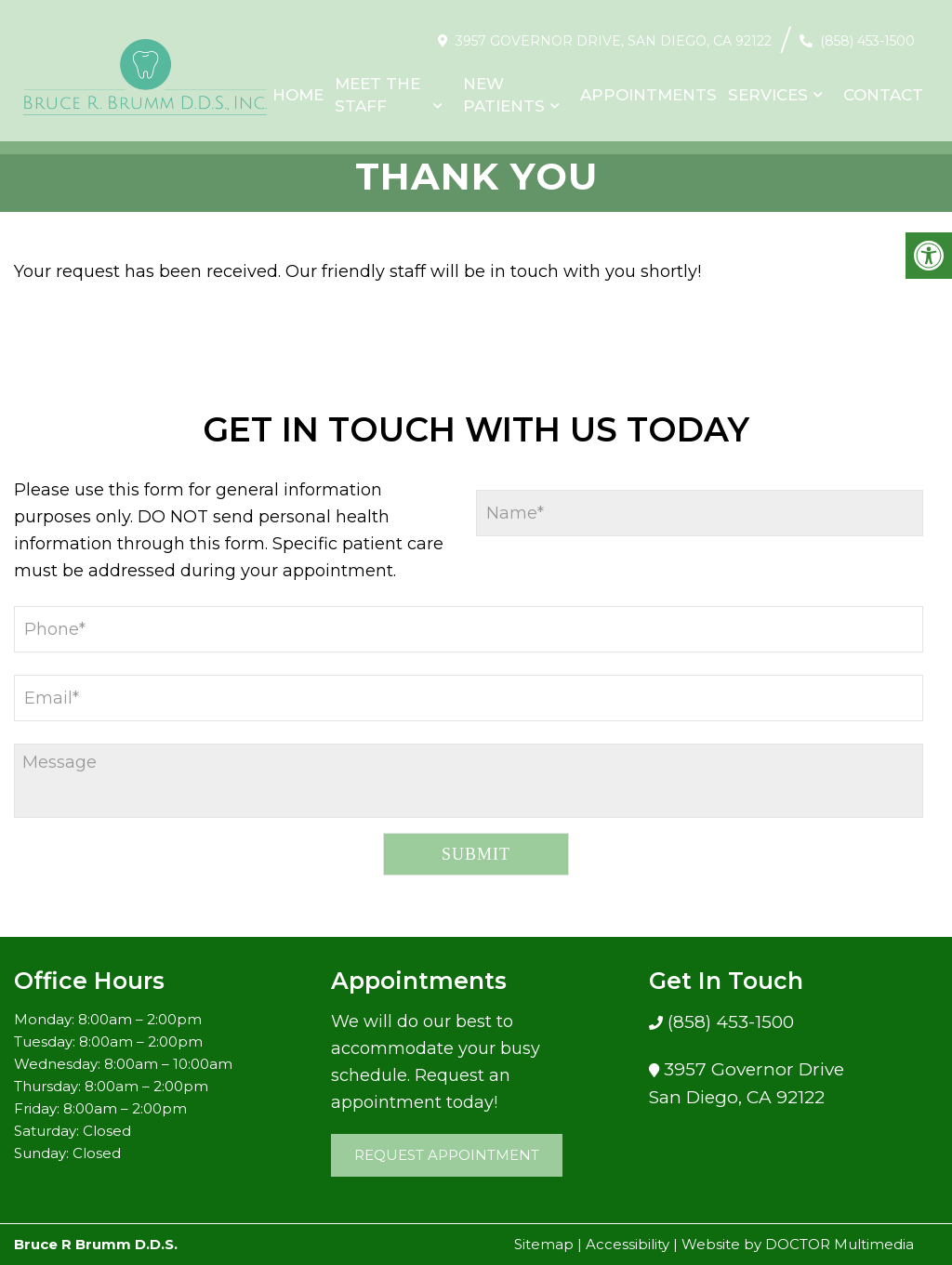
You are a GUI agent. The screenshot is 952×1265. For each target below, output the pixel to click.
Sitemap (544, 1244)
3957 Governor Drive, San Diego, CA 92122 (614, 31)
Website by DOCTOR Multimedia (797, 1244)
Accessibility (627, 1244)
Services (768, 85)
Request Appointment (446, 1155)
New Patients (504, 85)
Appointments (648, 85)
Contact (883, 85)
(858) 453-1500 (867, 31)
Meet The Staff (377, 85)
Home (298, 85)
